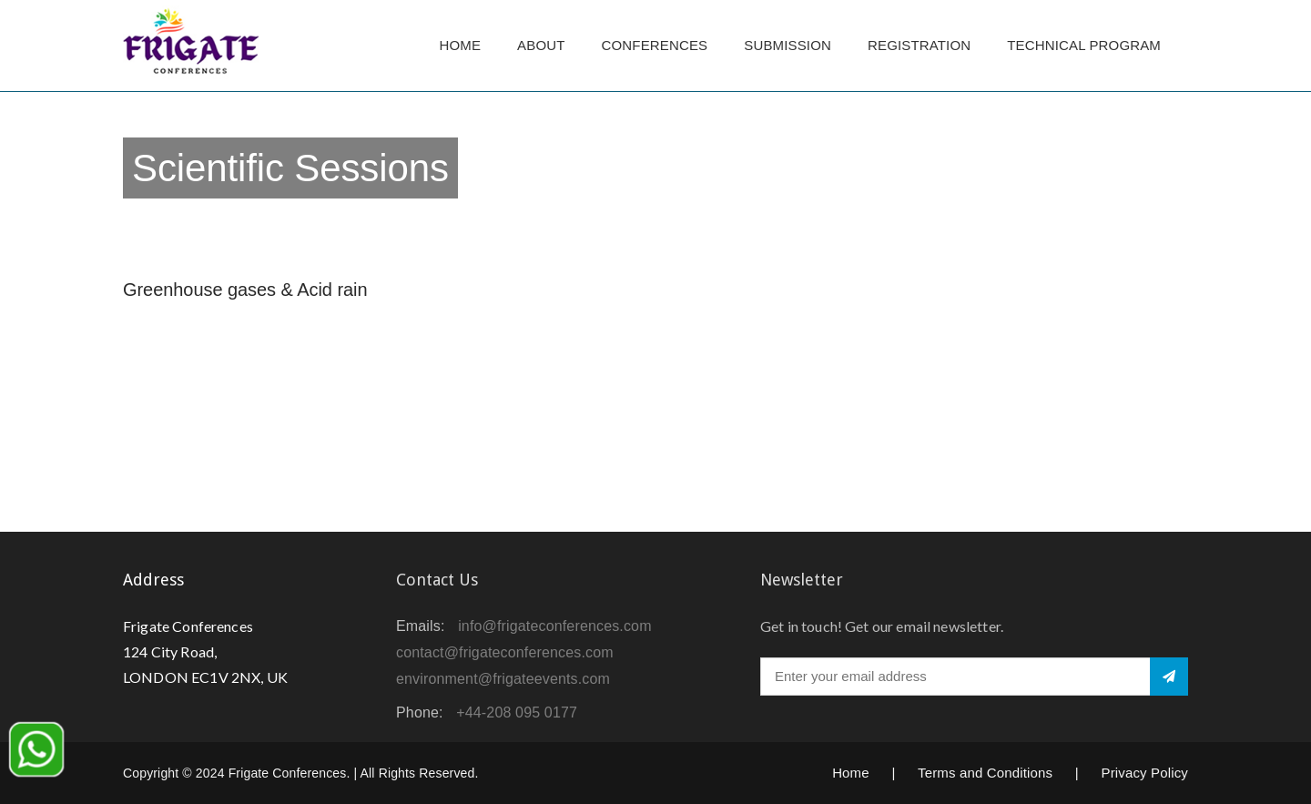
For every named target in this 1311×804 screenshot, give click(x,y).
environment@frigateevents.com (503, 679)
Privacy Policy (1144, 772)
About (540, 45)
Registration (919, 45)
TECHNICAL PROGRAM (1088, 45)
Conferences (655, 45)
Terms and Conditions (985, 772)
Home (460, 45)
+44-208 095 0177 (516, 712)
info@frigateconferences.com (555, 626)
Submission (787, 45)
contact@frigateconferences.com (505, 652)
